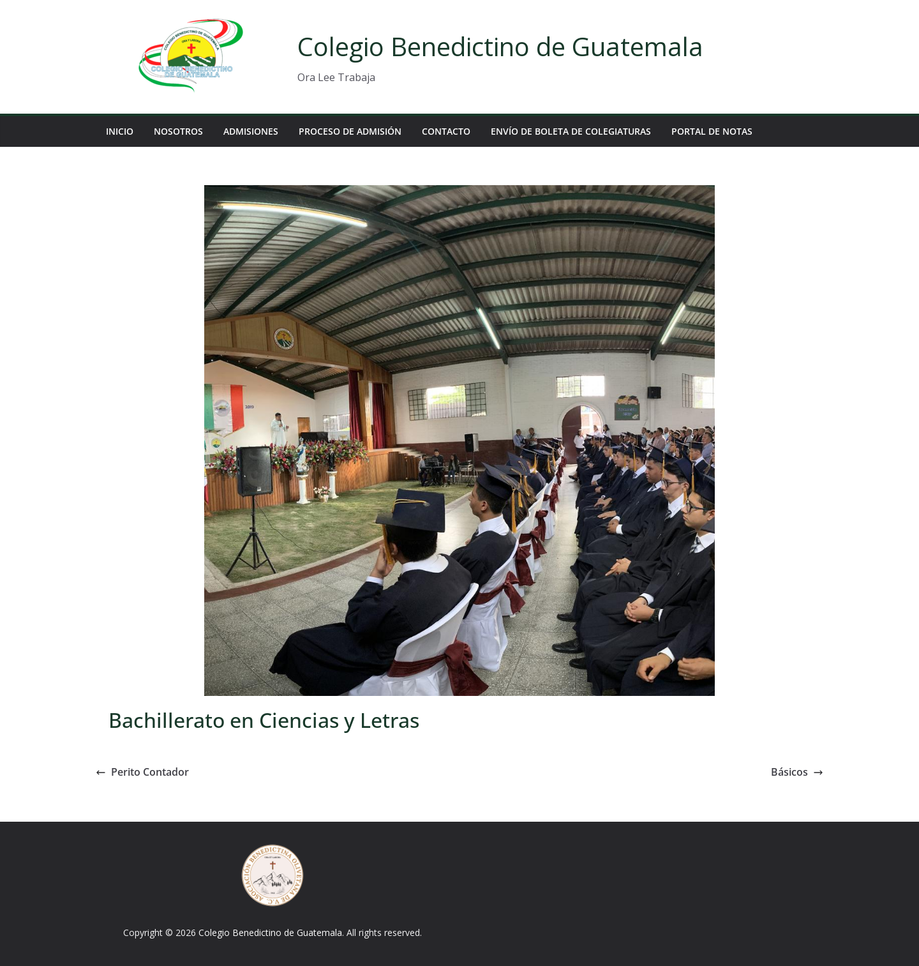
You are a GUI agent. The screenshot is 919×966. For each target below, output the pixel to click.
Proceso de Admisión (350, 131)
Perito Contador (142, 772)
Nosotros (178, 131)
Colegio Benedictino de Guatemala (500, 46)
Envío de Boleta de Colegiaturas (571, 131)
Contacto (446, 131)
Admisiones (250, 131)
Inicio (119, 131)
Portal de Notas (711, 131)
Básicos (797, 772)
